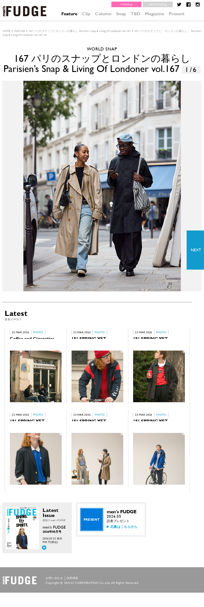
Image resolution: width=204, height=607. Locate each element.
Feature (69, 14)
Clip (86, 14)
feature (19, 31)
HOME (6, 31)
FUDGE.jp (126, 4)
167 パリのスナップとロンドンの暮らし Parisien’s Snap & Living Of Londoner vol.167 (79, 31)
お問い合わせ (54, 592)
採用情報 (72, 592)
